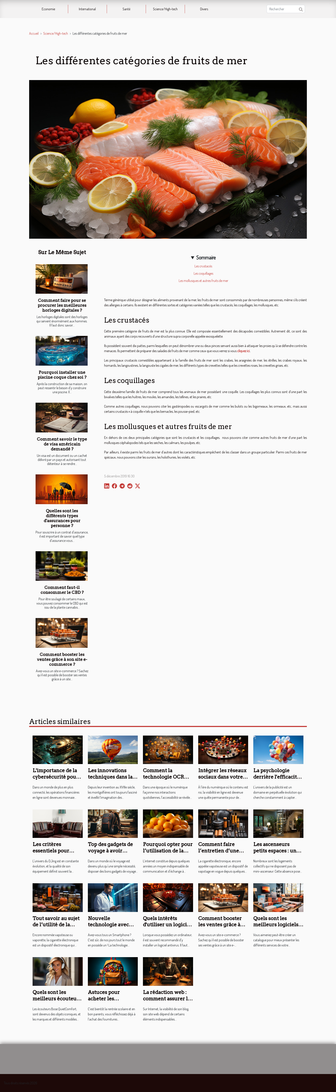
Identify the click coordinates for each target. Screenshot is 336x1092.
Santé (126, 9)
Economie (48, 9)
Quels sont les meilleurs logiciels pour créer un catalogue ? (275, 928)
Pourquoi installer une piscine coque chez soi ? (62, 375)
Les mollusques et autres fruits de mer (203, 281)
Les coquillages (203, 273)
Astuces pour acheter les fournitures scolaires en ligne (109, 1002)
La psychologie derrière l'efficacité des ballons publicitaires (276, 780)
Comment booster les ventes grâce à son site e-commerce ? (62, 659)
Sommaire (206, 257)
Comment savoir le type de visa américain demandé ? (62, 444)
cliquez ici (243, 351)
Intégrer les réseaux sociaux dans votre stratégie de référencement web (222, 780)
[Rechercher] (286, 9)
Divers (204, 9)
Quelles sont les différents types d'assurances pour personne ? (62, 518)
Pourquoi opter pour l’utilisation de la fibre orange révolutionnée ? (168, 854)
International (87, 9)
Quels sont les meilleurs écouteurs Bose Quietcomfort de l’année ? (57, 1002)
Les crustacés (203, 266)
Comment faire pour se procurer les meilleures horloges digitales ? (62, 305)
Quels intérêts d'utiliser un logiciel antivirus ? (167, 924)
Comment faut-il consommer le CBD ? (62, 590)
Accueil (34, 33)
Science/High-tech (165, 9)
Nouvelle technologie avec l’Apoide (108, 924)
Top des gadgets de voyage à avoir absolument (110, 850)
